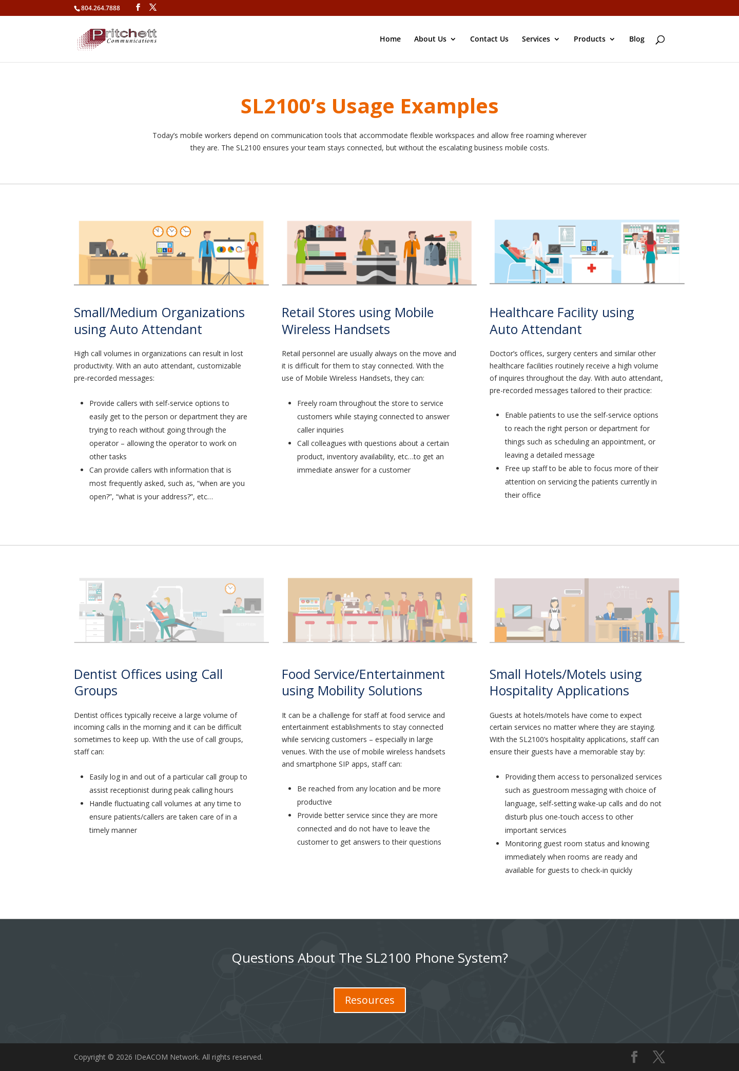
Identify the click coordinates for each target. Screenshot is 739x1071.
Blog (637, 39)
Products (590, 39)
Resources (370, 1000)
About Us (430, 39)
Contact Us (489, 39)
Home (390, 39)
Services (536, 39)
